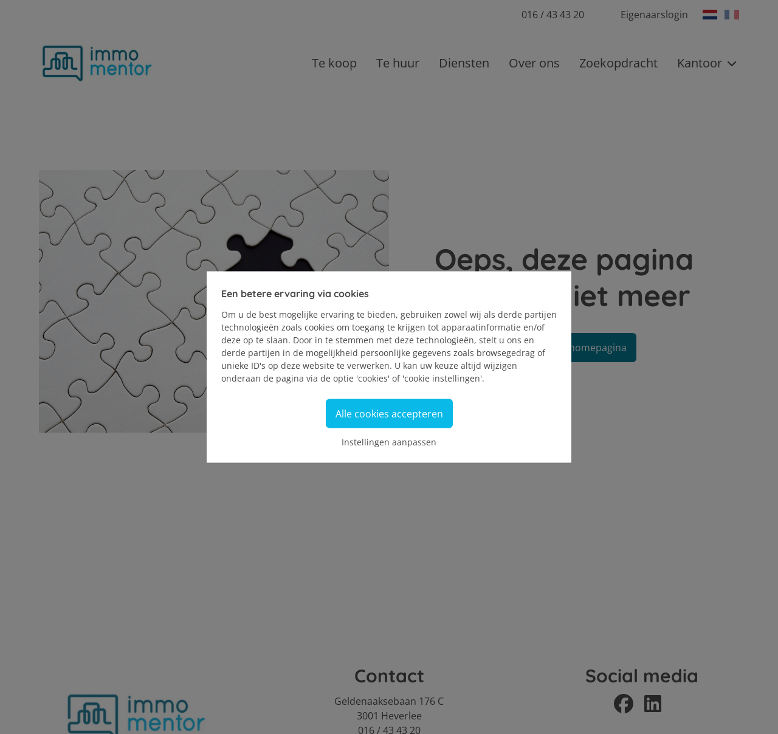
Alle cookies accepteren (389, 413)
